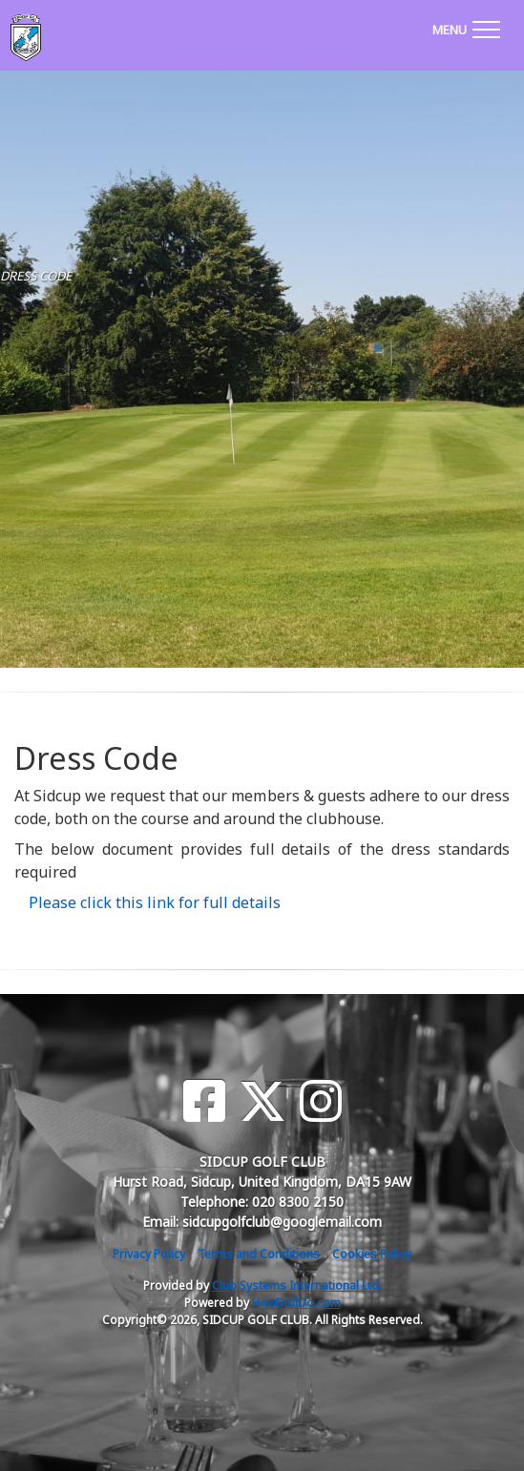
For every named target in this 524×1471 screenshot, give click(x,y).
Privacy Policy (149, 1254)
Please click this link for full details (155, 902)
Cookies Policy (371, 1254)
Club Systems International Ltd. (297, 1285)
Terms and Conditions (259, 1254)
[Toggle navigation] (466, 26)
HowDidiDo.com (296, 1303)
